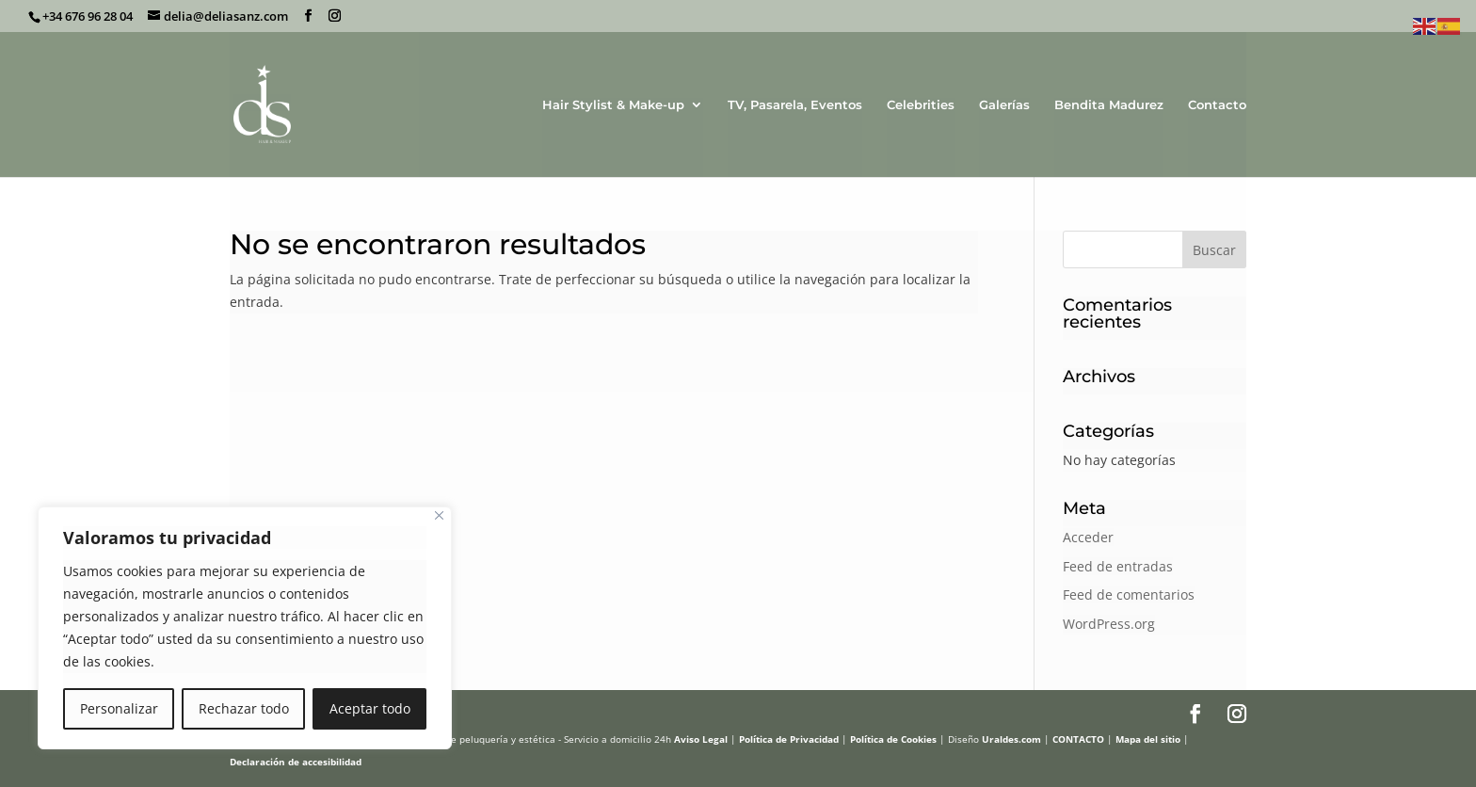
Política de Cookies (893, 739)
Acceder (1088, 537)
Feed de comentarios (1129, 594)
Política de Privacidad (789, 739)
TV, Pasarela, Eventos (795, 105)
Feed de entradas (1118, 566)
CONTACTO (1078, 739)
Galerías (1004, 105)
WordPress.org (1109, 624)
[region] (245, 627)
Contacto (1217, 105)
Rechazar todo (244, 708)
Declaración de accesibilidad (295, 761)
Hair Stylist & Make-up (613, 105)
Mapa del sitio (1147, 739)
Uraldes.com (1011, 739)
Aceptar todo (369, 708)
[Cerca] (439, 515)
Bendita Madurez (1108, 105)
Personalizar (119, 708)
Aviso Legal (701, 739)
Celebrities (921, 105)
